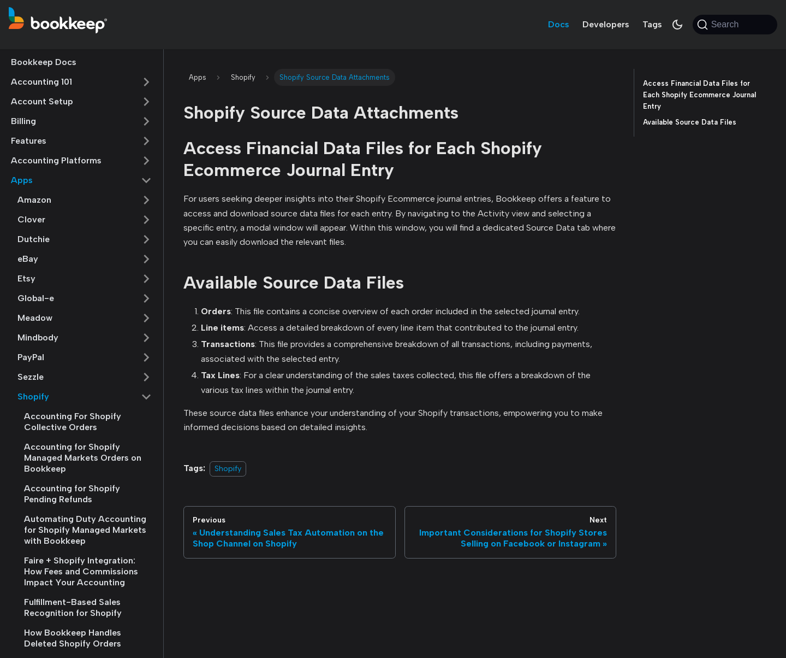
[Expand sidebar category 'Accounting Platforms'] (146, 160)
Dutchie (33, 239)
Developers (605, 24)
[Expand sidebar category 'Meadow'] (146, 318)
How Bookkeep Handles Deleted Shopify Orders (72, 638)
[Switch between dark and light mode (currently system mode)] (677, 24)
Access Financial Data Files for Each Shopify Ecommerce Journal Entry (699, 94)
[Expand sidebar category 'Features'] (146, 141)
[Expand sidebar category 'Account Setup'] (146, 101)
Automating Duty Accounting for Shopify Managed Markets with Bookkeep (85, 530)
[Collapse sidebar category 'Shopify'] (146, 397)
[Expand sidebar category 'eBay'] (146, 259)
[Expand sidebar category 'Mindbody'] (146, 337)
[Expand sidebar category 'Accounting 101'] (146, 82)
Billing (23, 121)
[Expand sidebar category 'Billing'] (146, 121)
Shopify (33, 396)
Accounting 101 (41, 82)
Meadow (34, 318)
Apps (22, 180)
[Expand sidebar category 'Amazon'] (146, 200)
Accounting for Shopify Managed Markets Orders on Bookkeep (82, 458)
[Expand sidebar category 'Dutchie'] (146, 239)
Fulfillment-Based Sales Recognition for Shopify (73, 607)
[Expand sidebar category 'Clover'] (146, 219)
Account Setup (42, 101)
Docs (558, 24)
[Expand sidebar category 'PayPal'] (146, 357)
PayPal (30, 357)
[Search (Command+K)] (735, 24)
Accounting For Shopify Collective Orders (72, 421)
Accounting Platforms (56, 160)
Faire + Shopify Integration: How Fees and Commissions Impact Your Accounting (81, 571)
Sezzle (30, 377)
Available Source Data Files (689, 122)
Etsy (26, 278)
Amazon (34, 200)
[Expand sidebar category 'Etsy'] (146, 278)
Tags (652, 24)
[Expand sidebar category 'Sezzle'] (146, 377)
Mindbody (37, 337)
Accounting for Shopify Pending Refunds (72, 493)
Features (28, 141)
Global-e (35, 298)
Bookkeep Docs (43, 62)
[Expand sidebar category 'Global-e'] (146, 298)
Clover (31, 219)
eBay (27, 259)
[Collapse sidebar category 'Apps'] (146, 180)
